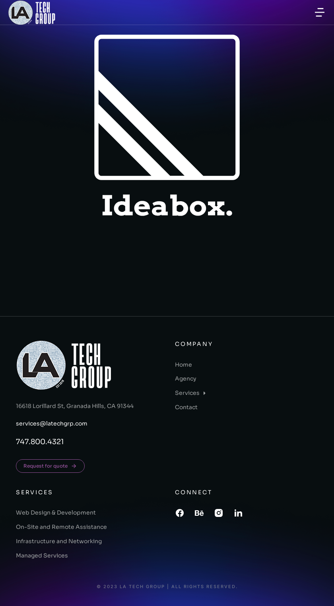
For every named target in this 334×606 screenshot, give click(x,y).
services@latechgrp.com (51, 423)
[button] (319, 12)
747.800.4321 (40, 441)
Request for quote (50, 466)
